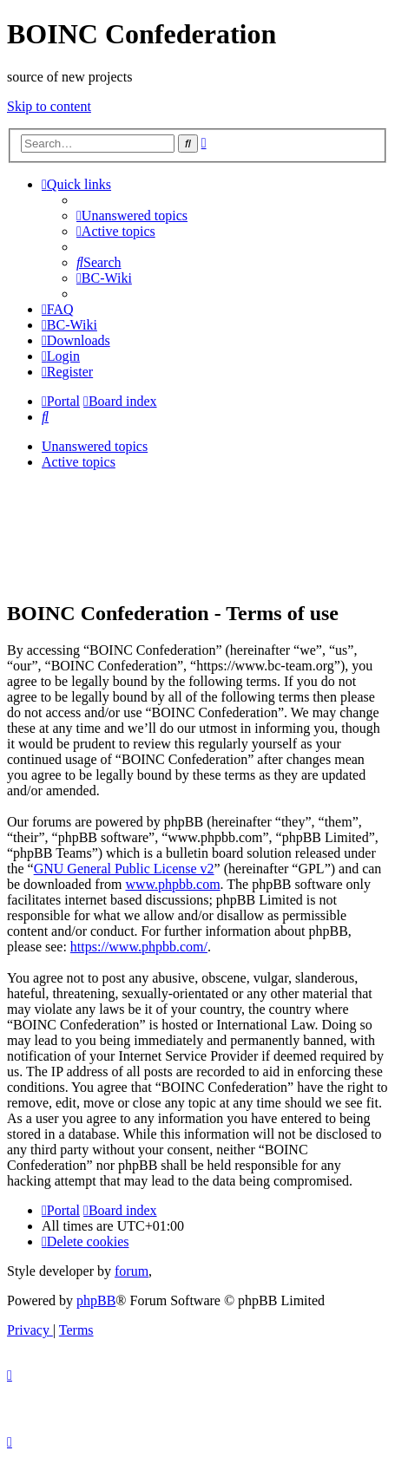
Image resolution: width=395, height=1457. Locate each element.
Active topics (78, 461)
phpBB (95, 1300)
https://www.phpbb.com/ (138, 946)
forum (131, 1271)
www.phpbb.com (172, 884)
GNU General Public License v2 (124, 868)
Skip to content (49, 106)
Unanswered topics (95, 446)
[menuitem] (132, 215)
